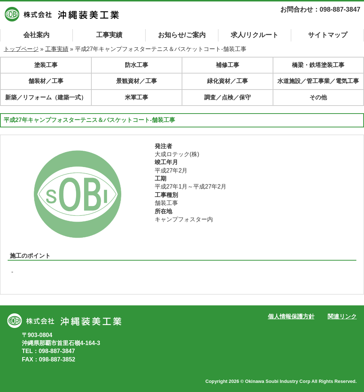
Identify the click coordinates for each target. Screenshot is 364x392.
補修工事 (227, 65)
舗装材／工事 (45, 81)
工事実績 (109, 35)
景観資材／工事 (136, 81)
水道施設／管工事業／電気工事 (318, 81)
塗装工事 (46, 65)
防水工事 (136, 65)
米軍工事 (136, 97)
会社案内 (36, 35)
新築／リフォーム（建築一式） (46, 97)
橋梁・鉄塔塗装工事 (318, 65)
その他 (318, 97)
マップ (327, 35)
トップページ (21, 49)
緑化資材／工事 (227, 81)
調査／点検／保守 (227, 97)
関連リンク (342, 316)
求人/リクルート (254, 35)
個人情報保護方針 (291, 316)
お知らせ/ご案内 (182, 35)
